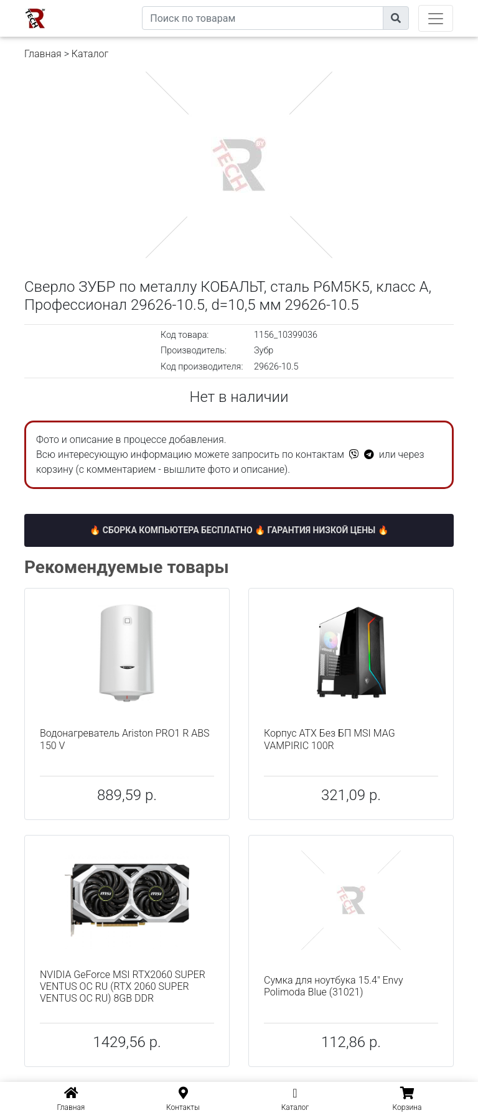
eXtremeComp (113, 4)
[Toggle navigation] (435, 18)
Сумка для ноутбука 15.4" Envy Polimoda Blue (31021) (333, 986)
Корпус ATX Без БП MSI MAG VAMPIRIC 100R (329, 739)
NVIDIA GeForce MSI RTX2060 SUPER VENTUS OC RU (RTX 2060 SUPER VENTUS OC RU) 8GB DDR (122, 986)
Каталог (90, 54)
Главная (43, 54)
